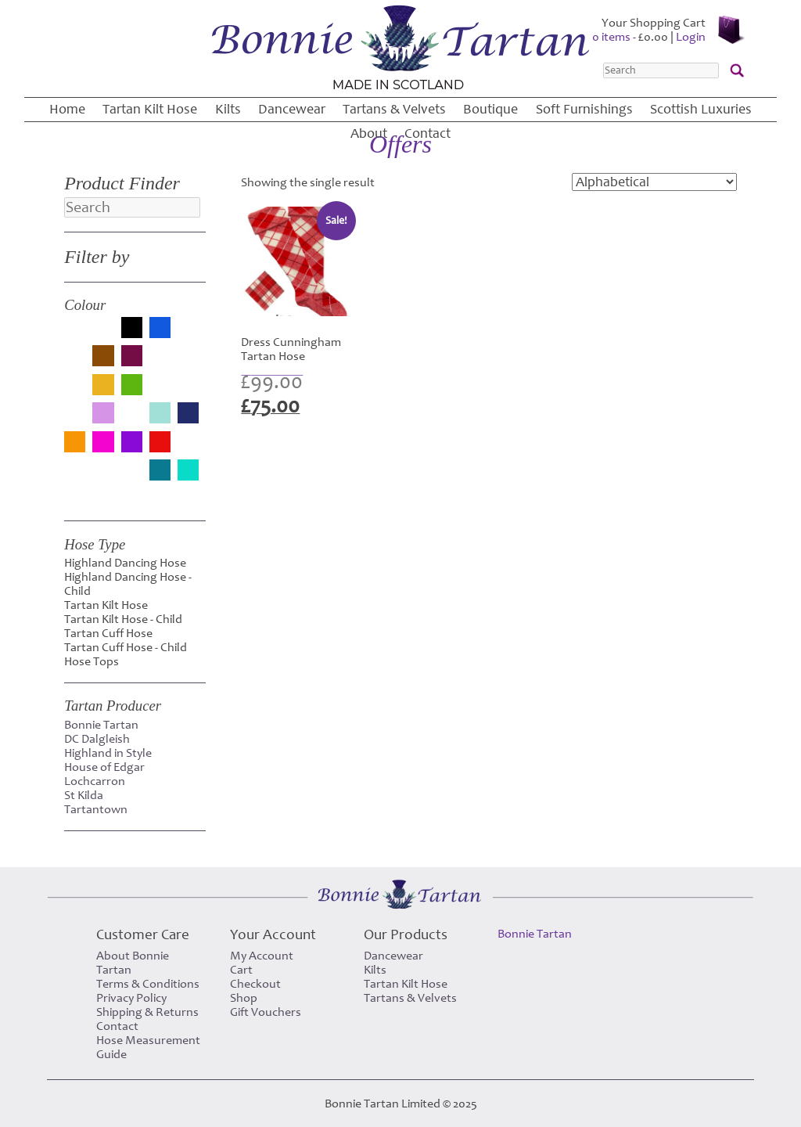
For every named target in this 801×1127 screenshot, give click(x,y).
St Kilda (83, 795)
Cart (241, 970)
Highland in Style (108, 753)
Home (67, 109)
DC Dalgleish (97, 739)
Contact (427, 133)
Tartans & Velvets (394, 109)
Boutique (490, 109)
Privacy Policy (131, 998)
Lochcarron (94, 781)
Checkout (255, 984)
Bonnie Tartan (101, 725)
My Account (261, 956)
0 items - (630, 37)
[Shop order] (654, 182)
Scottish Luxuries (701, 109)
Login (691, 37)
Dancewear (291, 109)
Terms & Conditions (147, 984)
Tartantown (96, 809)
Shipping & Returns (147, 1012)
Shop (243, 998)
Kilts (228, 109)
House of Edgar (104, 767)
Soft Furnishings (584, 109)
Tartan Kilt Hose (149, 109)
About (368, 133)
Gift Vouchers (265, 1012)
